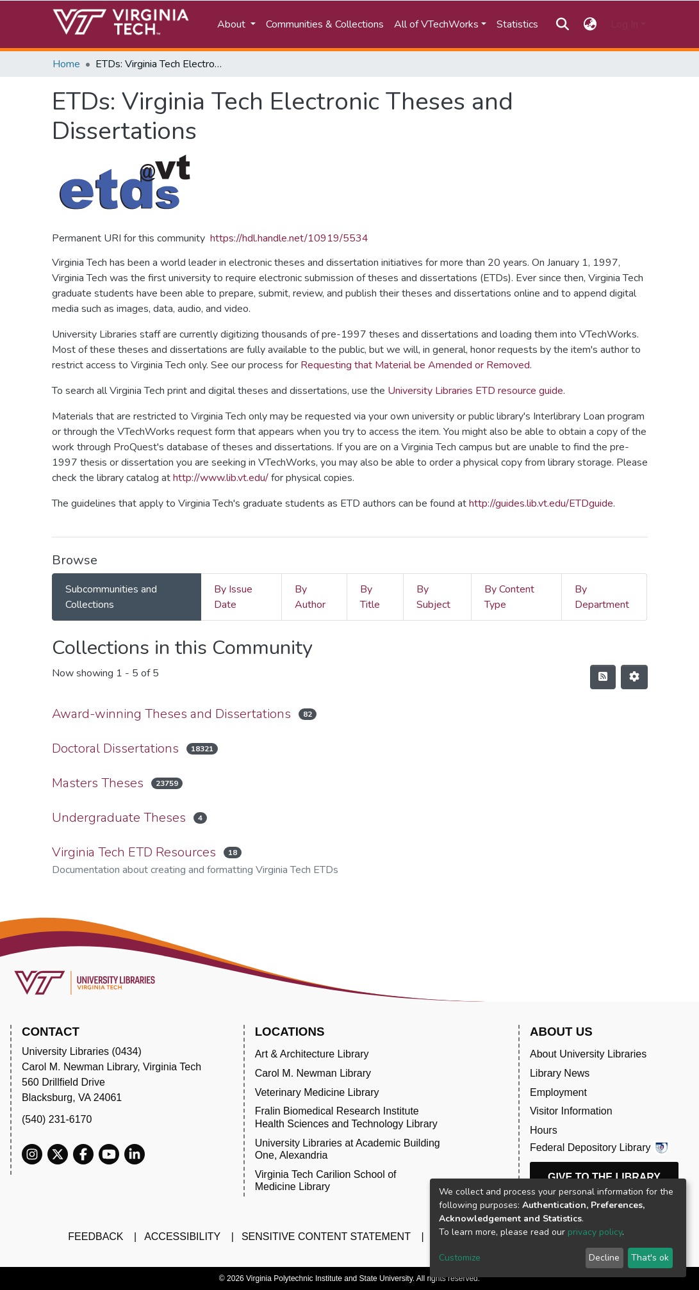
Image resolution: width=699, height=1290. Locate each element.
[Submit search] (563, 24)
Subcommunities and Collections (111, 597)
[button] (590, 24)
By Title (370, 597)
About (232, 24)
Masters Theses (98, 783)
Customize (460, 1258)
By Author (310, 597)
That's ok (650, 1258)
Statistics (517, 24)
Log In (624, 24)
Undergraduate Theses (119, 817)
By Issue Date (233, 597)
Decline (604, 1258)
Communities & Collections (325, 24)
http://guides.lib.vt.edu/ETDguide (541, 503)
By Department (602, 597)
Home (66, 64)
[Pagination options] (634, 677)
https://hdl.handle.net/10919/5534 (289, 238)
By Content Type (509, 597)
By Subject (433, 597)
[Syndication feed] (603, 677)
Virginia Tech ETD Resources (134, 852)
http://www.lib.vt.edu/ (220, 478)
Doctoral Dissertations (115, 748)
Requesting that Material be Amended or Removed (415, 365)
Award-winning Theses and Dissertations (171, 714)
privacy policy (595, 1232)
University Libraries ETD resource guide (475, 391)
